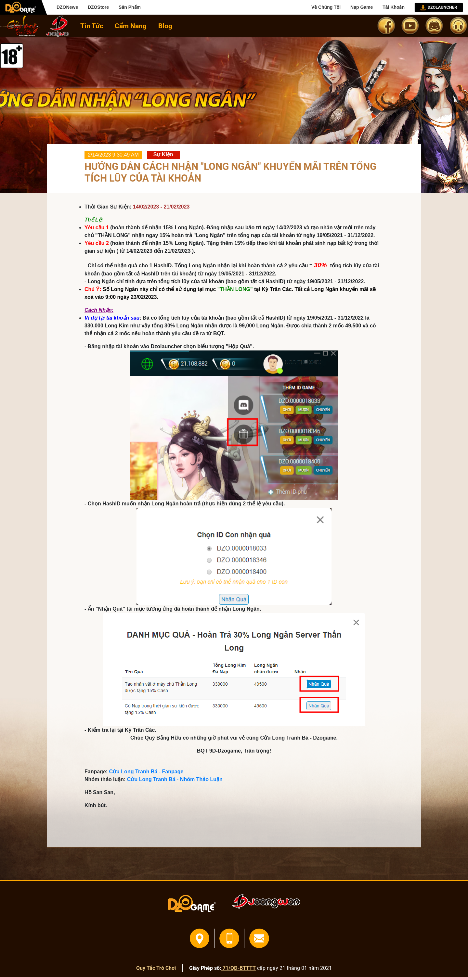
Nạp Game (361, 7)
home (20, 26)
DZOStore (98, 7)
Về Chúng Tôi (326, 7)
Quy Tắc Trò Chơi (156, 968)
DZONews (67, 7)
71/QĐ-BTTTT (238, 968)
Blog (165, 26)
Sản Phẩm (130, 7)
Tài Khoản (394, 7)
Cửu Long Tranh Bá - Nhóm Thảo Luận (175, 779)
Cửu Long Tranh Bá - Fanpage (146, 771)
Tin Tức (91, 26)
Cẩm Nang (131, 26)
